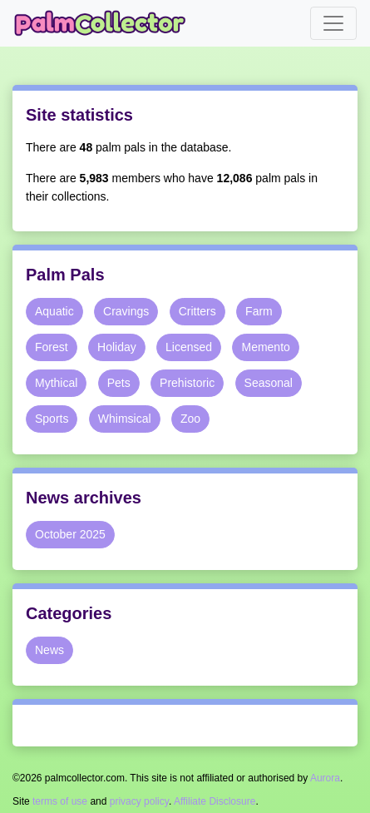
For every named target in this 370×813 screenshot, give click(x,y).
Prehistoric (187, 382)
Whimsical (124, 418)
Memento (265, 347)
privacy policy (139, 801)
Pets (119, 382)
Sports (51, 418)
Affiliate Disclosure (214, 801)
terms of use (59, 801)
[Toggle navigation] (333, 23)
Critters (197, 311)
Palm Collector (104, 23)
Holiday (116, 347)
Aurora (325, 778)
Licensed (188, 347)
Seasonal (268, 382)
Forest (51, 347)
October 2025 (70, 534)
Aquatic (54, 311)
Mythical (56, 382)
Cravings (126, 311)
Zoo (190, 418)
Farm (259, 311)
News (49, 650)
